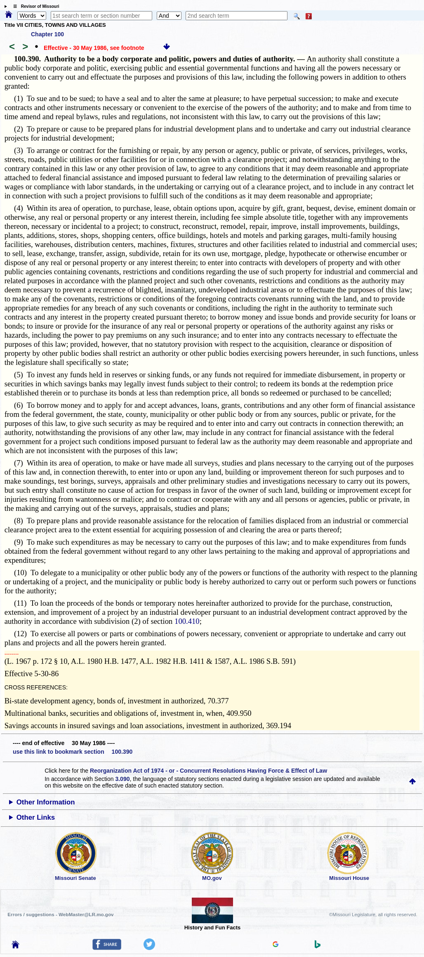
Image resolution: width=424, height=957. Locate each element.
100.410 (187, 621)
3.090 (122, 779)
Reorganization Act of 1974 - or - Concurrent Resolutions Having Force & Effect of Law (208, 770)
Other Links (35, 817)
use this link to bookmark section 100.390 (72, 751)
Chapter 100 (47, 34)
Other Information (45, 802)
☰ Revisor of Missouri (34, 6)
